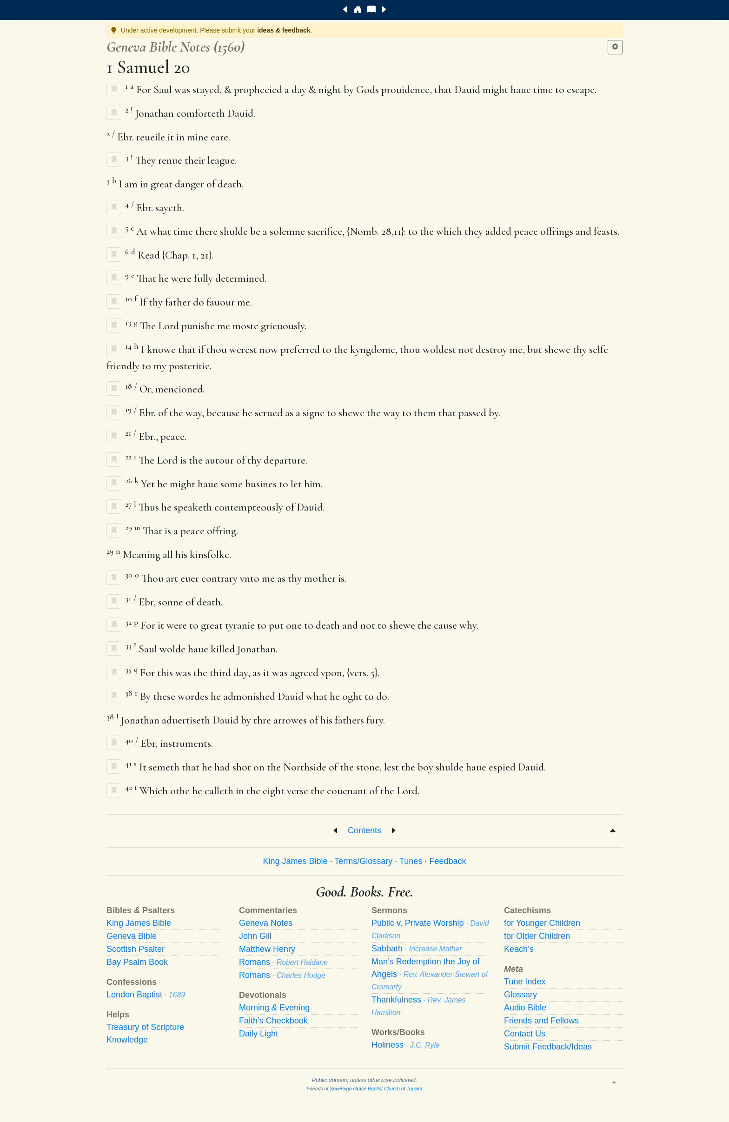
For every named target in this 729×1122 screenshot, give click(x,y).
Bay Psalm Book (137, 962)
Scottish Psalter (135, 949)
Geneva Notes (265, 923)
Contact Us (524, 1033)
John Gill (255, 936)
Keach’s (519, 949)
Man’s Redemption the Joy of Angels (429, 974)
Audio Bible (525, 1007)
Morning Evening (274, 1007)
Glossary (520, 994)
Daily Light (258, 1033)
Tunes (410, 861)
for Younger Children (542, 923)
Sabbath (416, 948)
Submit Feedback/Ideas (548, 1046)
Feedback (447, 861)
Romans (283, 962)
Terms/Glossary (363, 861)
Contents (364, 830)
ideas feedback (283, 30)
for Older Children (537, 936)
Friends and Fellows (541, 1020)
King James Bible (295, 861)
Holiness (405, 1044)
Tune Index (524, 981)
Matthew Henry (267, 949)
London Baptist (145, 994)
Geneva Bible (131, 936)
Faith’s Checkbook (273, 1020)
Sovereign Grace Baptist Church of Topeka (376, 1088)
